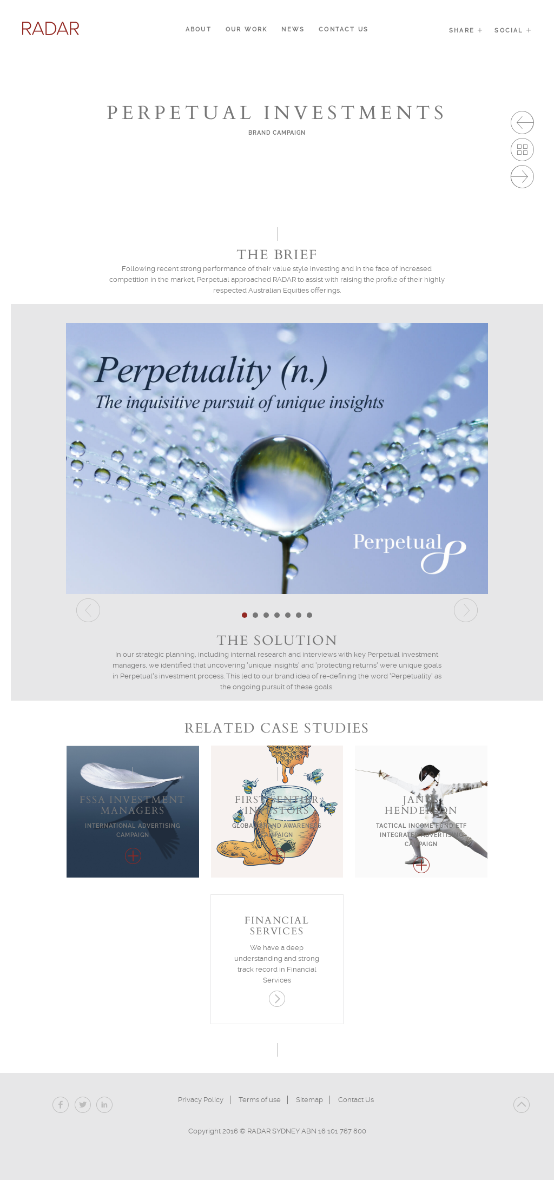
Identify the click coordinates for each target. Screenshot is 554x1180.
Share (466, 30)
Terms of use (260, 1100)
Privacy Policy (200, 1100)
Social (513, 30)
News (293, 29)
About (199, 29)
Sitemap (309, 1100)
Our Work (247, 29)
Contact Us (343, 29)
